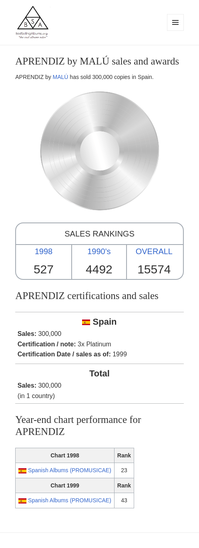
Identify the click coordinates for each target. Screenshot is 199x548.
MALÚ (60, 77)
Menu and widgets (175, 30)
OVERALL (154, 251)
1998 (44, 251)
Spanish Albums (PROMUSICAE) (69, 470)
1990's (99, 251)
